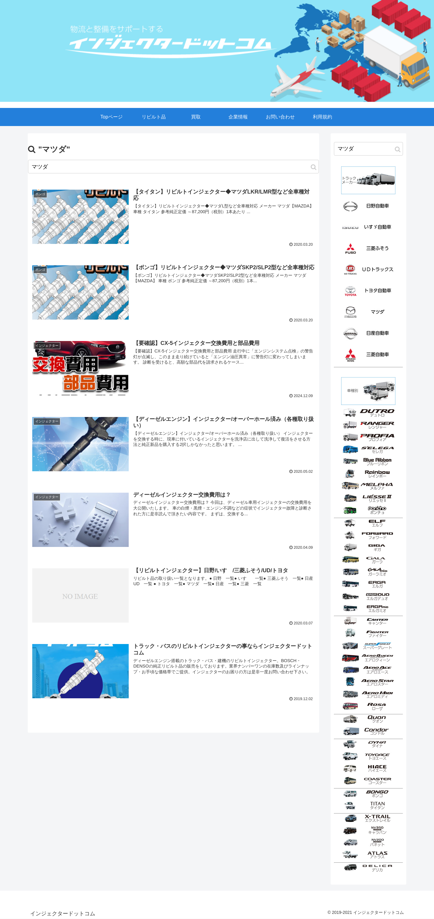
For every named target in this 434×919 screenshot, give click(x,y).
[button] (313, 167)
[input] (173, 166)
